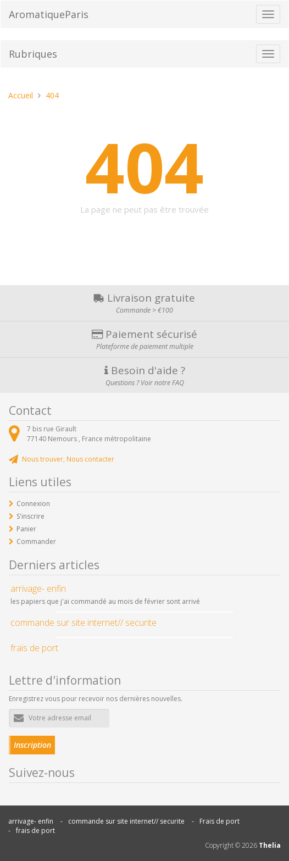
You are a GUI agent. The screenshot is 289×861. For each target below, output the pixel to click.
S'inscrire (30, 516)
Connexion (33, 503)
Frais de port (219, 821)
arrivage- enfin (30, 821)
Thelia (270, 845)
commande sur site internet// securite (126, 821)
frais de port (35, 830)
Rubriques (33, 53)
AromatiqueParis (48, 14)
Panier (26, 529)
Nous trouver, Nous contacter (68, 459)
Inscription (32, 745)
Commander (36, 541)
